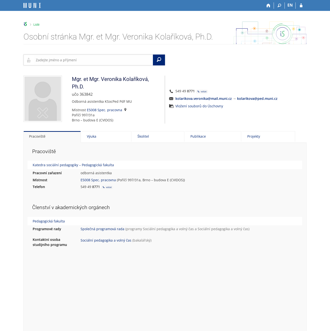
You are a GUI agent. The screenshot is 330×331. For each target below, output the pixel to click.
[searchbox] (93, 60)
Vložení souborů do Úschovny (199, 106)
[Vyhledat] (159, 60)
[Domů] (268, 5)
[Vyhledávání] (279, 5)
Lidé (36, 24)
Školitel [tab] (143, 136)
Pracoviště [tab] (37, 136)
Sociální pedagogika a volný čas (168, 229)
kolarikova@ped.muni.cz (257, 98)
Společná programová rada (102, 229)
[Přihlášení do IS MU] (301, 5)
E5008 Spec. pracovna (104, 110)
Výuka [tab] (91, 136)
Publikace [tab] (198, 136)
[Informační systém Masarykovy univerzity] (32, 5)
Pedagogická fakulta (49, 221)
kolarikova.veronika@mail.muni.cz (203, 98)
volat (202, 91)
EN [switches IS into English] (290, 5)
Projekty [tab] (253, 136)
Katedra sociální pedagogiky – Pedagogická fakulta (73, 165)
